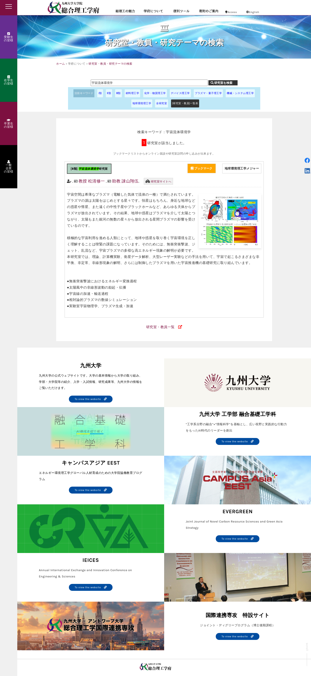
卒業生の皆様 (8, 124)
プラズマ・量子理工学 (208, 93)
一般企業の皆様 (8, 166)
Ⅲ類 (118, 93)
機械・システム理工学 (240, 93)
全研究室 (161, 103)
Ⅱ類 (109, 93)
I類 (100, 93)
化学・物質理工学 (155, 93)
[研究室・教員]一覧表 (185, 103)
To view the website (91, 399)
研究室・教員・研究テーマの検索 (110, 63)
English (252, 12)
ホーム (60, 63)
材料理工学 (132, 93)
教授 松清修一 (92, 181)
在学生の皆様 (8, 80)
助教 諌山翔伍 (125, 181)
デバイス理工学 (180, 93)
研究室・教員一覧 (160, 327)
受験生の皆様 (8, 37)
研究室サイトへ (161, 181)
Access (231, 12)
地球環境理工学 (141, 103)
